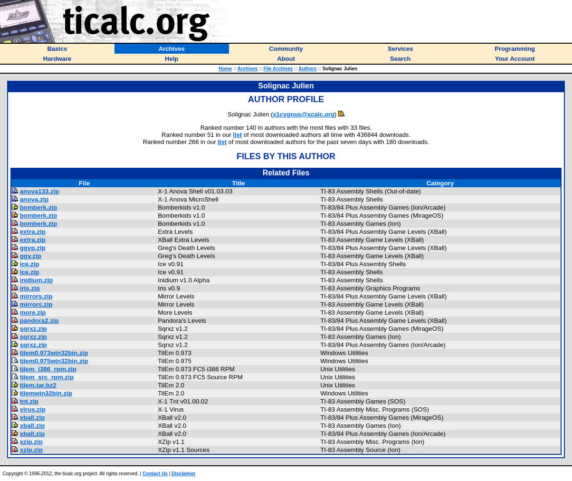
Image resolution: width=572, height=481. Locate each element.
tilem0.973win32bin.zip (54, 352)
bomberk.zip (38, 207)
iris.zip (30, 288)
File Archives (278, 68)
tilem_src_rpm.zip (47, 377)
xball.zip (32, 417)
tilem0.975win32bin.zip (54, 361)
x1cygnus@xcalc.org (303, 114)
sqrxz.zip (33, 328)
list (237, 134)
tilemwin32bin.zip (46, 393)
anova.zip (34, 199)
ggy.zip (30, 256)
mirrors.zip (36, 296)
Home (225, 68)
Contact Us (155, 473)
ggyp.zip (33, 247)
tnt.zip (29, 401)
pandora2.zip (39, 320)
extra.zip (33, 231)
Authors (307, 68)
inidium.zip (36, 280)
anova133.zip (39, 191)
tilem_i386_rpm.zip (48, 369)
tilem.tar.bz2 (38, 385)
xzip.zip (31, 441)
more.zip (33, 312)
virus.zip (33, 409)
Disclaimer (184, 473)
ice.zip (29, 264)
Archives (247, 68)
